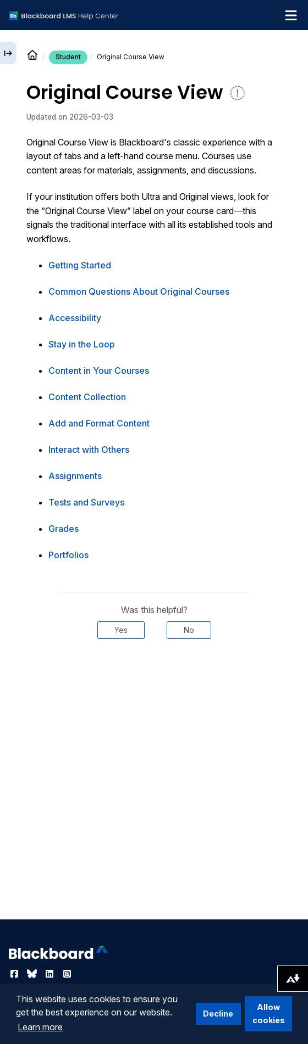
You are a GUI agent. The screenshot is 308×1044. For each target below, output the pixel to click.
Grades (63, 528)
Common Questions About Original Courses (138, 291)
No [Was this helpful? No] (189, 630)
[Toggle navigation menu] (291, 15)
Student (68, 57)
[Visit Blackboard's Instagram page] (67, 973)
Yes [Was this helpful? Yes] (121, 630)
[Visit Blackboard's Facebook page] (15, 973)
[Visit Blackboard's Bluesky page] (33, 973)
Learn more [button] (40, 1026)
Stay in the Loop (81, 344)
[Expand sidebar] (8, 53)
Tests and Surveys (86, 502)
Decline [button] (218, 1013)
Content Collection (87, 396)
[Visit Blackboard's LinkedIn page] (50, 973)
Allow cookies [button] (268, 1013)
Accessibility (74, 317)
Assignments (75, 475)
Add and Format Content (99, 423)
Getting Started (79, 265)
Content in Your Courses (98, 370)
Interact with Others (88, 449)
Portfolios (68, 554)
